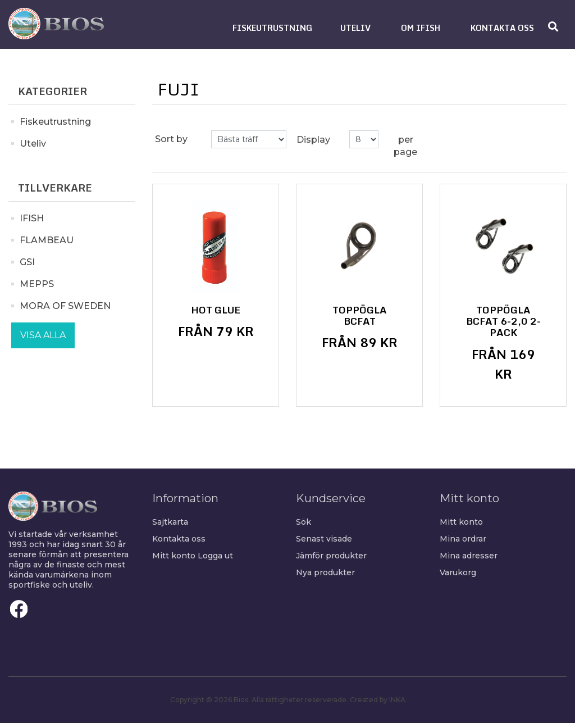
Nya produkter (325, 572)
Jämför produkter (331, 556)
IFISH (32, 218)
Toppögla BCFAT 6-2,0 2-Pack (503, 321)
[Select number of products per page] (363, 139)
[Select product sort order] (248, 139)
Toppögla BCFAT (359, 316)
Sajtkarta (170, 522)
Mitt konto (173, 556)
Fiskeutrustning (55, 121)
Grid (531, 139)
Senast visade (324, 539)
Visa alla (43, 335)
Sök (303, 522)
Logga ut (215, 556)
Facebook (19, 609)
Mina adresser (469, 556)
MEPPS (37, 284)
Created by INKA (377, 699)
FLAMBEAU (47, 240)
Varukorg (458, 572)
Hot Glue (215, 310)
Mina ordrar (463, 539)
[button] (272, 28)
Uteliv (33, 143)
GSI (27, 262)
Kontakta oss (179, 539)
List (551, 139)
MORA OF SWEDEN (65, 306)
